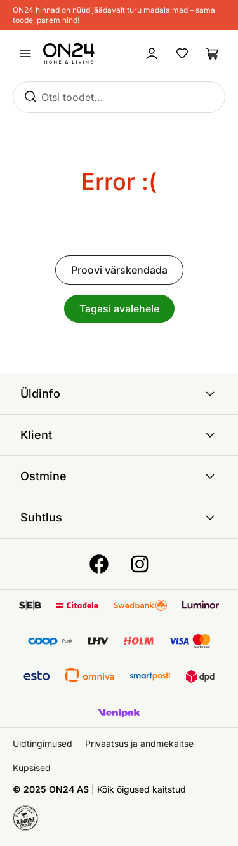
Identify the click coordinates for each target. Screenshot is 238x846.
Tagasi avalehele (119, 308)
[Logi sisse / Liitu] (151, 53)
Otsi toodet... (72, 97)
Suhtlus (119, 517)
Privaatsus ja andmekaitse (139, 743)
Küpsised (32, 767)
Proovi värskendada (119, 270)
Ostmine (119, 476)
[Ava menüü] (25, 53)
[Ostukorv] (212, 53)
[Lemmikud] (182, 53)
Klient (119, 435)
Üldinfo (119, 393)
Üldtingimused (42, 743)
